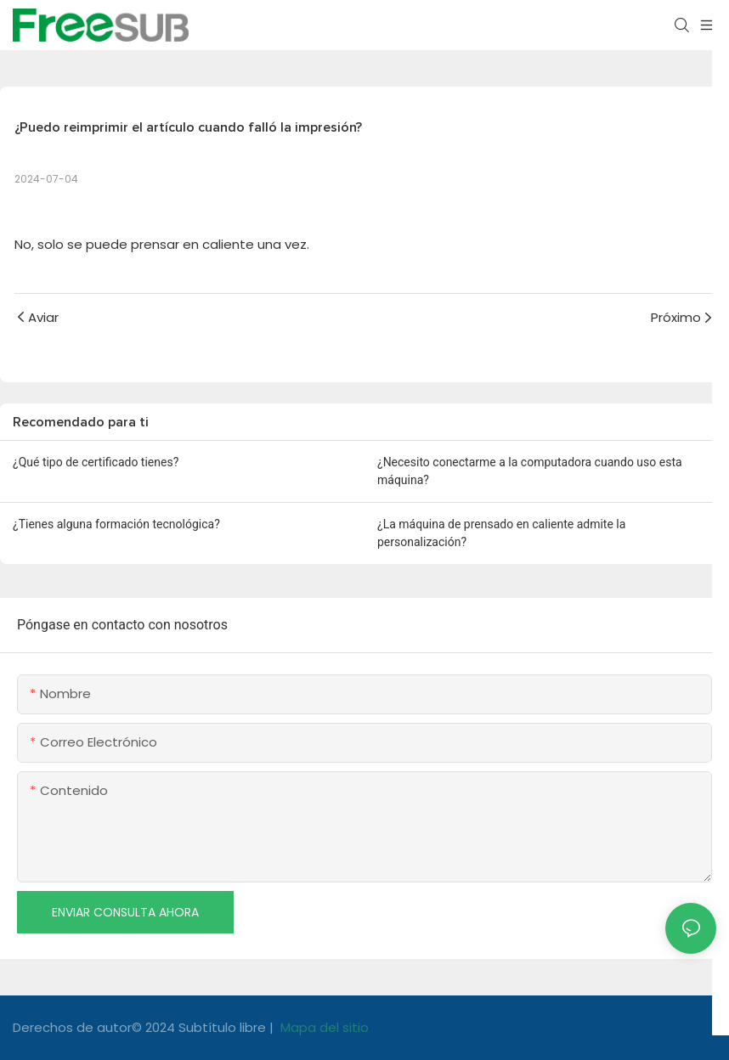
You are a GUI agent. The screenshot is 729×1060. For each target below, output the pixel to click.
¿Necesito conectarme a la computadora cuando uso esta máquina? (529, 471)
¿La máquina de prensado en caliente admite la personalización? (501, 533)
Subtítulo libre (223, 1027)
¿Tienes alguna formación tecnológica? (116, 524)
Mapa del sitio (323, 1027)
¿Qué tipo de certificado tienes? (95, 462)
